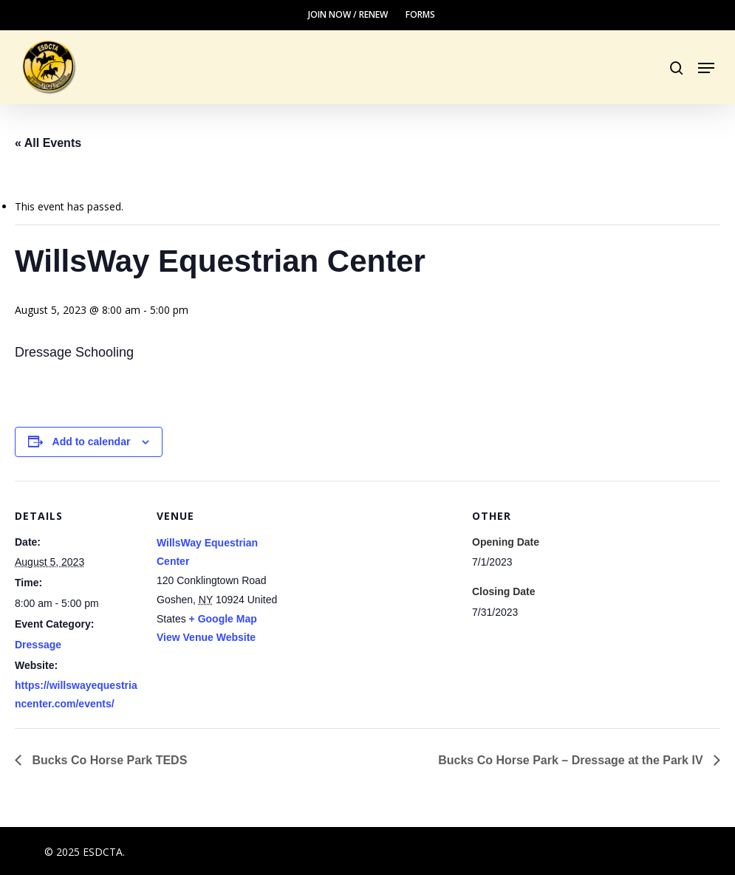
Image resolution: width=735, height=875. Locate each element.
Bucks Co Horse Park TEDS (108, 760)
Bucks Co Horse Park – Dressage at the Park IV (572, 760)
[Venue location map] (376, 583)
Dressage (38, 645)
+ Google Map (223, 619)
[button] (706, 68)
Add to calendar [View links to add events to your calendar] (91, 441)
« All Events (48, 143)
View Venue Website (206, 637)
